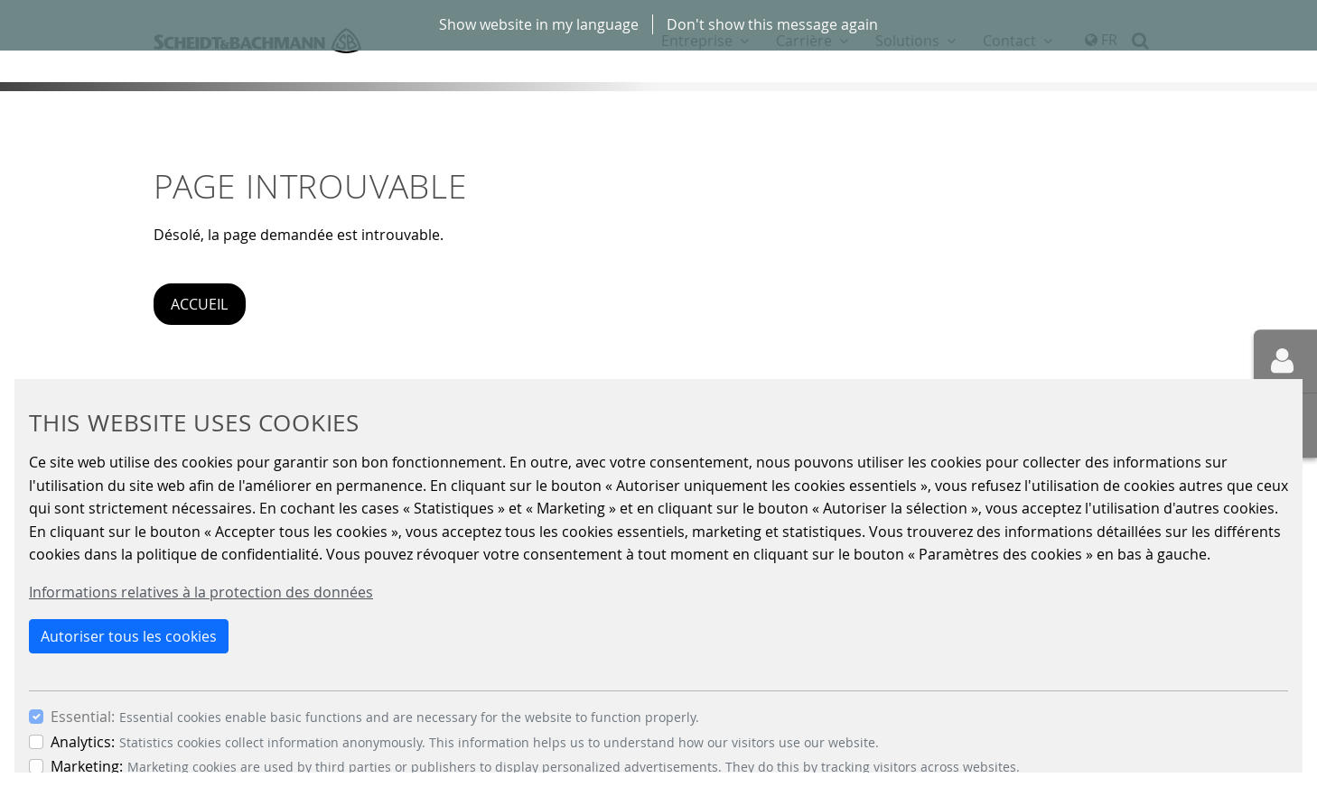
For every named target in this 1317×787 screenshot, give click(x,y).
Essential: (83, 717)
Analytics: (83, 742)
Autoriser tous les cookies (129, 636)
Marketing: (87, 766)
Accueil (199, 304)
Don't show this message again (772, 24)
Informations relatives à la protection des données (201, 592)
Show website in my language (539, 24)
